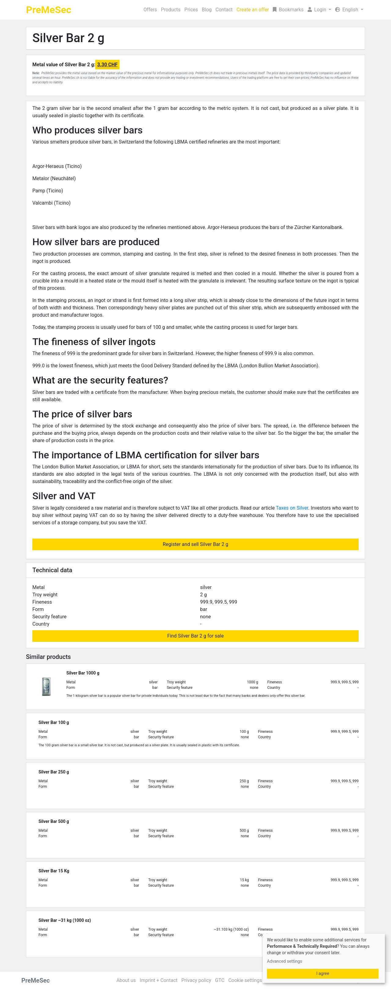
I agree (322, 973)
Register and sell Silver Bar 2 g (195, 544)
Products (171, 10)
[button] (319, 10)
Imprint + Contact (158, 980)
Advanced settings (284, 961)
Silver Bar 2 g (68, 38)
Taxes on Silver (292, 508)
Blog (207, 10)
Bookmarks (288, 10)
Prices (191, 10)
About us (126, 980)
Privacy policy (196, 980)
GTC (220, 980)
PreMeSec (48, 10)
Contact (224, 10)
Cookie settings (245, 980)
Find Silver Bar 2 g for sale (195, 636)
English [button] (347, 10)
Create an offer (252, 10)
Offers (150, 10)
